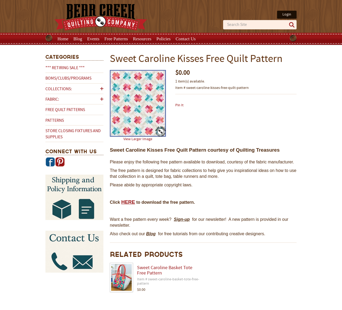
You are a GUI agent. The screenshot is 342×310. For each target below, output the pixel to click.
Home (62, 38)
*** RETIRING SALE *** (65, 68)
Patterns (54, 121)
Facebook (50, 162)
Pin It (179, 105)
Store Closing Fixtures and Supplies (73, 134)
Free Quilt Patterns (65, 110)
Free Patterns (116, 38)
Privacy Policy (213, 305)
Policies (163, 38)
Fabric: (52, 99)
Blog (77, 38)
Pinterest (60, 162)
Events (93, 38)
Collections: (58, 89)
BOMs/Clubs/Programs (68, 78)
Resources (142, 38)
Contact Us (186, 38)
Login (286, 15)
